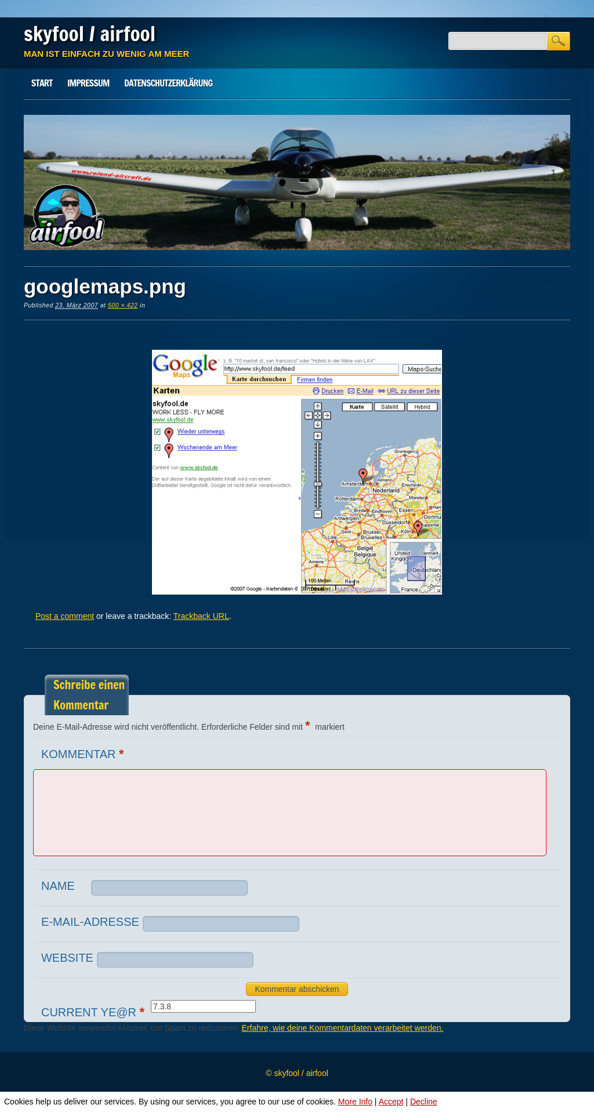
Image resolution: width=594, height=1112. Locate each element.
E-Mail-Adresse (90, 921)
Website (67, 957)
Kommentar (84, 754)
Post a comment (64, 616)
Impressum (88, 83)
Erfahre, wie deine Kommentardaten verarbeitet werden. (343, 1028)
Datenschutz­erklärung (168, 83)
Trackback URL (201, 616)
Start (42, 83)
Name (58, 885)
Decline (423, 1101)
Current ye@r (94, 1012)
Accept (391, 1101)
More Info (355, 1101)
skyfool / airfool (89, 33)
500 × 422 (123, 305)
